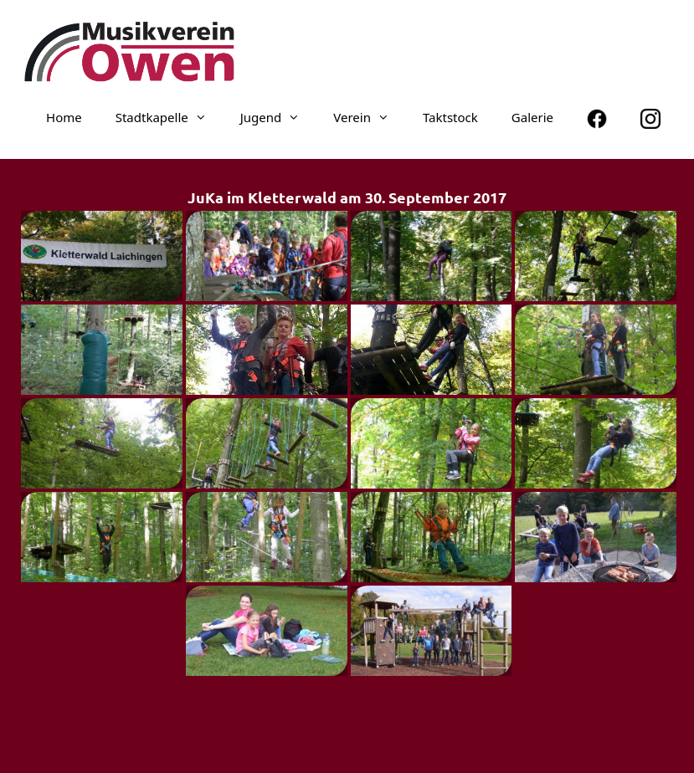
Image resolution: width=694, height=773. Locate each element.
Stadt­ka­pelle (170, 117)
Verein (369, 117)
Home (64, 117)
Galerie (532, 117)
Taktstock (450, 117)
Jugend (278, 117)
